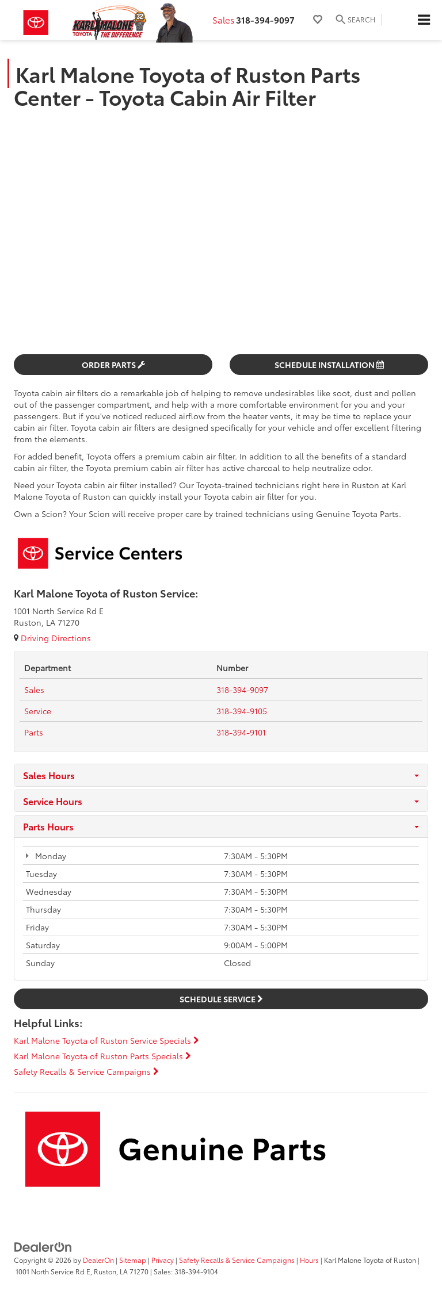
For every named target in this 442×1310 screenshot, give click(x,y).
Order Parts (113, 364)
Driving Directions (52, 637)
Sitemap (132, 1260)
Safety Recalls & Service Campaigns (86, 1071)
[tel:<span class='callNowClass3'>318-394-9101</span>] (241, 732)
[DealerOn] (43, 1246)
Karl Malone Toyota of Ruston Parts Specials (102, 1056)
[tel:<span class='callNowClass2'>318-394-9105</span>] (241, 711)
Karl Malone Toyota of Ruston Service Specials (106, 1040)
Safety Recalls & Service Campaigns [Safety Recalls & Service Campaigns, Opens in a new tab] (237, 1260)
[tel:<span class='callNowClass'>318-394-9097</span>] (242, 689)
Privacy (162, 1260)
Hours (309, 1260)
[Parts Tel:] (33, 732)
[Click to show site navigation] (423, 20)
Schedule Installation (329, 364)
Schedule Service (221, 999)
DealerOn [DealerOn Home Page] (98, 1260)
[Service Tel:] (37, 711)
